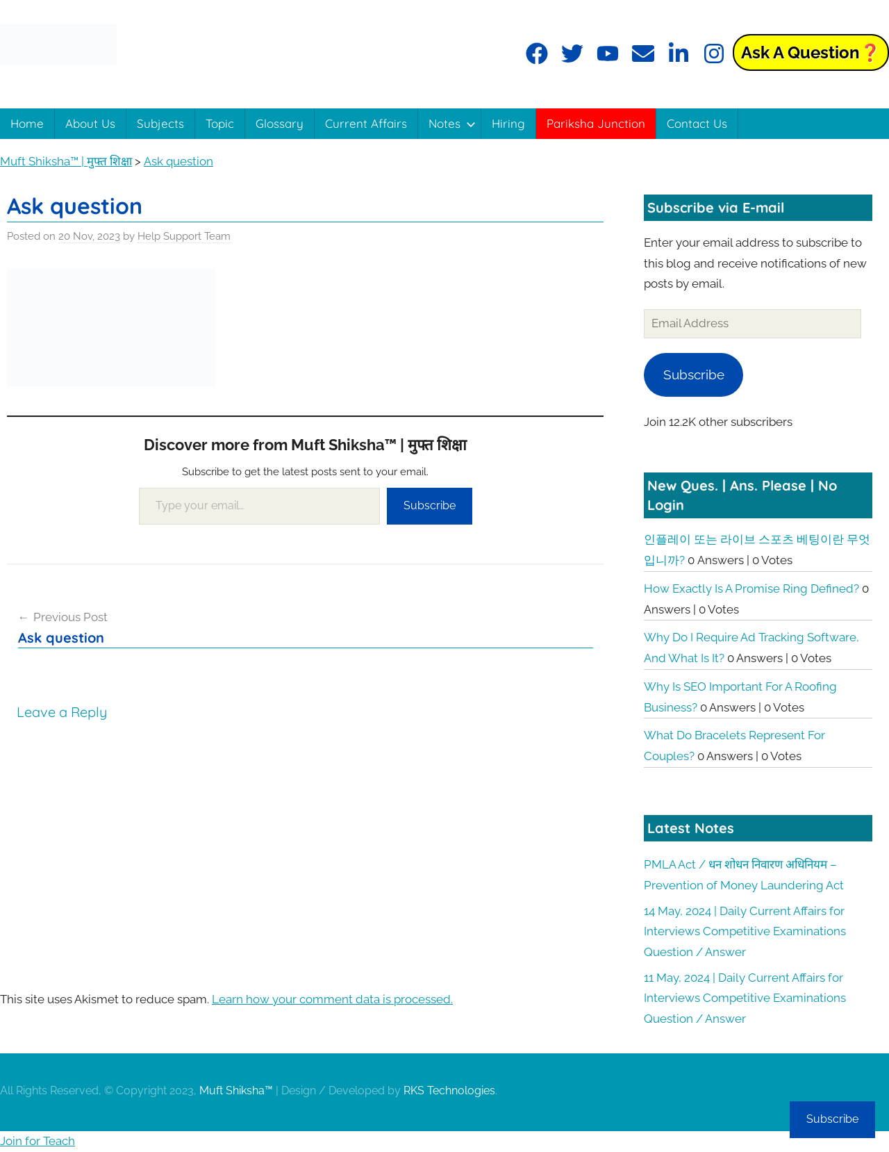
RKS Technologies (449, 1090)
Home (27, 123)
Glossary (280, 123)
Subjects (160, 123)
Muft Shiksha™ (236, 1090)
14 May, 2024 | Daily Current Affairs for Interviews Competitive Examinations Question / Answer (745, 932)
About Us (90, 123)
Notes (452, 123)
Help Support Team (184, 236)
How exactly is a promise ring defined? (751, 588)
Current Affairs (366, 123)
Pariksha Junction (596, 123)
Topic (220, 123)
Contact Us (697, 123)
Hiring (508, 123)
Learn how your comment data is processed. (332, 999)
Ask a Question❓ (811, 52)
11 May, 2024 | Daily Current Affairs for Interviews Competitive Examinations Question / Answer (745, 998)
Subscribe (430, 505)
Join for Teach (37, 1141)
